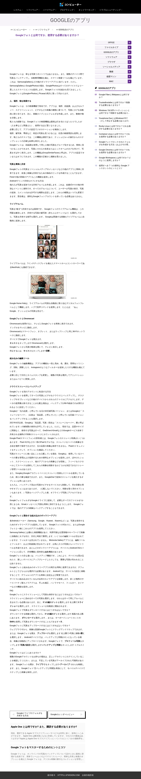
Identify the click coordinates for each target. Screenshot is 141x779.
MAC (111, 81)
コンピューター (20, 30)
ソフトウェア (44, 30)
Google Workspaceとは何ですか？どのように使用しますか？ (115, 159)
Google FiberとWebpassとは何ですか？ (114, 95)
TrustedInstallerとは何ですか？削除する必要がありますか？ (114, 103)
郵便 (111, 71)
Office (111, 42)
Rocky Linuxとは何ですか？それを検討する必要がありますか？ (115, 127)
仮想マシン (111, 76)
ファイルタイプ (111, 47)
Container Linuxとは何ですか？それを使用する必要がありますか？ (114, 135)
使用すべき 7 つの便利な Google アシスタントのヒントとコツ (114, 166)
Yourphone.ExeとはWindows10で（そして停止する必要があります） (114, 119)
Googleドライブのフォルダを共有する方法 (29, 714)
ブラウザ (111, 62)
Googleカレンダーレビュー (62, 714)
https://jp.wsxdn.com (69, 775)
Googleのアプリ (66, 30)
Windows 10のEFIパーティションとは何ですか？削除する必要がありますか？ (114, 111)
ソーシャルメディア (111, 67)
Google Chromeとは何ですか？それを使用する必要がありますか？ (114, 151)
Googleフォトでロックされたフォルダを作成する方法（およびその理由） (114, 143)
